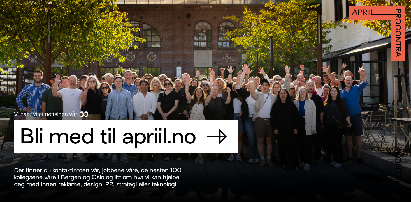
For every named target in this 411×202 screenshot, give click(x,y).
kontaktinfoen (70, 170)
